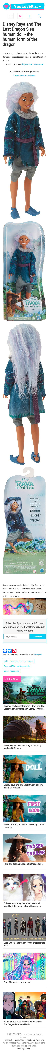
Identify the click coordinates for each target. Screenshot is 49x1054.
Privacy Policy (23, 1048)
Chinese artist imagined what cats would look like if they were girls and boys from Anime (22, 905)
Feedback (8, 1039)
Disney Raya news (11, 671)
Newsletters (19, 1039)
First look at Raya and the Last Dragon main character (24, 826)
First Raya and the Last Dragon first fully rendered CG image (22, 747)
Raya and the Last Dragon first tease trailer (23, 864)
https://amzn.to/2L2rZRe (32, 64)
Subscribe (20, 16)
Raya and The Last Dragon (22, 661)
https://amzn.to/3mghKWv (24, 75)
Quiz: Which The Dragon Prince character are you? (24, 944)
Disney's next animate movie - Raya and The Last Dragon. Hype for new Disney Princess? (24, 707)
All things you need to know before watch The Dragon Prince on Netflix (23, 1023)
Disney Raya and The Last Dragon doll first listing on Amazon (23, 786)
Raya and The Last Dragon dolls (17, 666)
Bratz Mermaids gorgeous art (17, 982)
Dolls (6, 661)
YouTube (40, 1039)
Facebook (29, 16)
